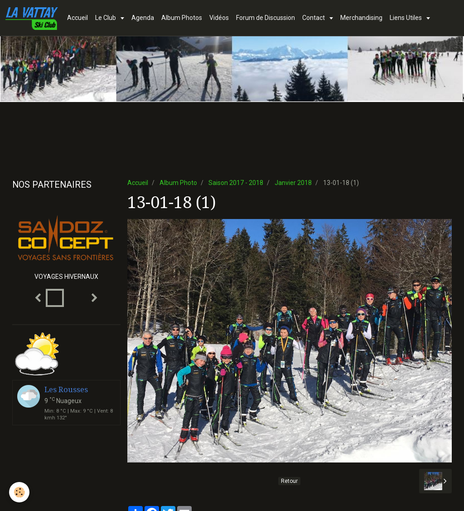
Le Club (106, 17)
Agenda (142, 17)
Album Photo (178, 182)
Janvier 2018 (293, 182)
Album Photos (181, 17)
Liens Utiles (406, 17)
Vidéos (219, 17)
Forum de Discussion (265, 17)
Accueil (77, 17)
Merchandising (361, 17)
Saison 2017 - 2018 (235, 182)
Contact (314, 17)
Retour (289, 481)
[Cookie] (19, 492)
